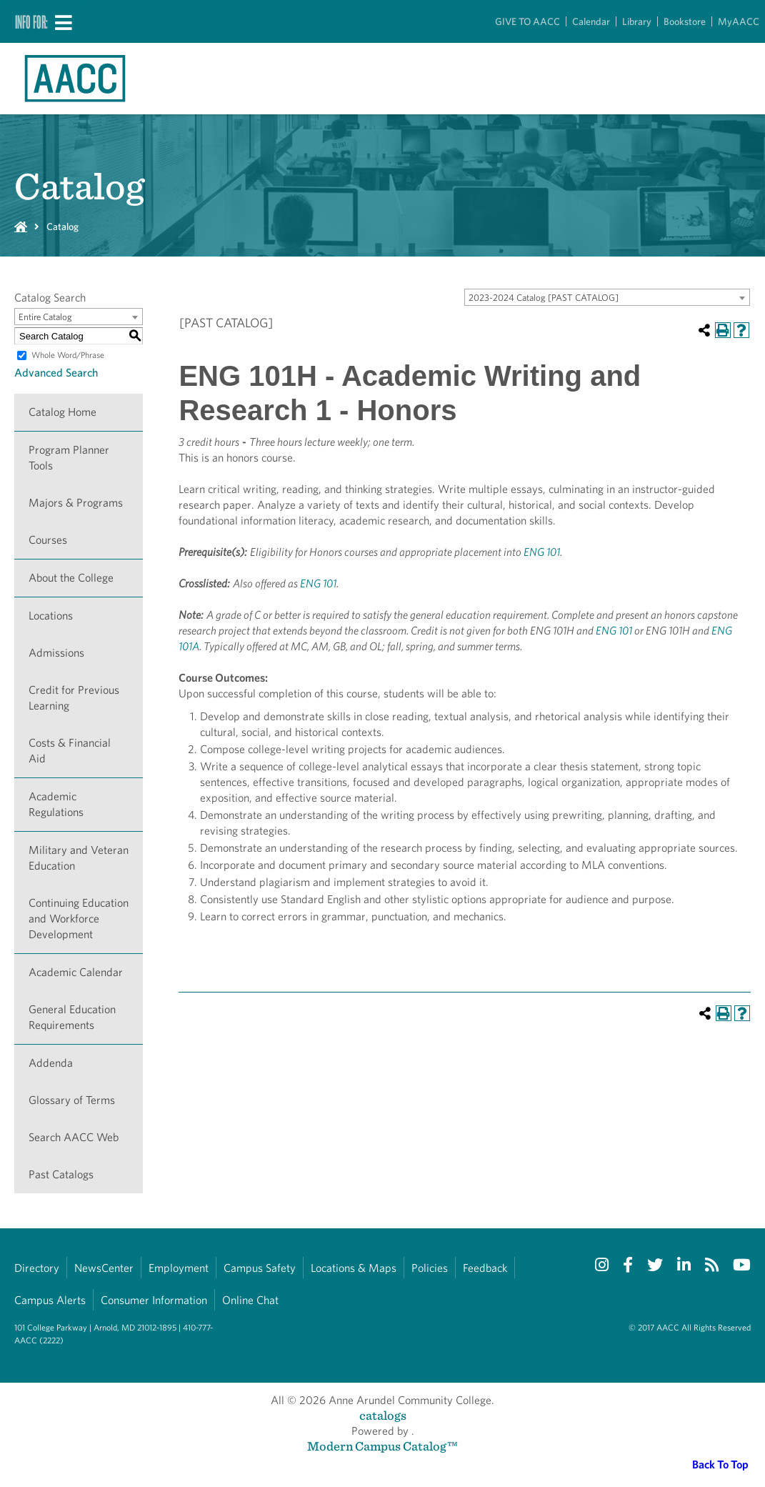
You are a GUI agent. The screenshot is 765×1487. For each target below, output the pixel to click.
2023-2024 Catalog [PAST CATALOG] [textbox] (544, 297)
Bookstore (685, 21)
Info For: (31, 21)
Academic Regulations (56, 804)
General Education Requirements (72, 1017)
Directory (36, 1268)
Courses (48, 540)
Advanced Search (56, 372)
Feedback (485, 1268)
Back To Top (720, 1464)
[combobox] (607, 297)
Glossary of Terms (72, 1100)
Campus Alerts (50, 1300)
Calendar (591, 21)
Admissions (56, 653)
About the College (71, 578)
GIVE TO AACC (527, 21)
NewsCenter (104, 1268)
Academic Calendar (76, 972)
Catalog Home (62, 412)
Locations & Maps (353, 1268)
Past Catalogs (61, 1174)
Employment (179, 1268)
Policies (429, 1268)
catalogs (382, 1415)
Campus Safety (260, 1268)
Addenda (51, 1063)
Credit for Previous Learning (74, 697)
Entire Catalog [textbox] (45, 317)
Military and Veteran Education (79, 857)
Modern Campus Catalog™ (382, 1445)
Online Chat (250, 1300)
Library (636, 21)
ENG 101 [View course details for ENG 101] (542, 552)
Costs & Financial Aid (70, 750)
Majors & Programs (76, 502)
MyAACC (738, 21)
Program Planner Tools (69, 457)
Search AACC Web (74, 1137)
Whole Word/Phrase (67, 354)
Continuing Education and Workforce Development (79, 918)
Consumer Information (154, 1300)
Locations (51, 615)
